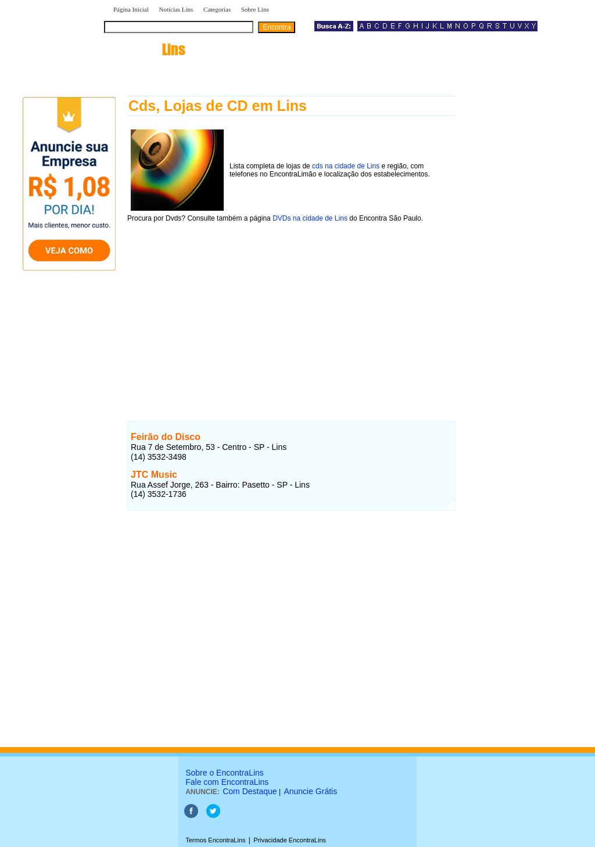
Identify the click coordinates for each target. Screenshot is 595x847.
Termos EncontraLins (215, 840)
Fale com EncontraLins (226, 782)
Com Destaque (250, 791)
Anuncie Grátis (310, 791)
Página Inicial (131, 9)
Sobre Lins (255, 9)
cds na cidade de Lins (345, 166)
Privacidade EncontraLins (289, 840)
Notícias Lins (176, 9)
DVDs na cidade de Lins (310, 218)
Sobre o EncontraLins (224, 772)
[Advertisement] (291, 311)
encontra (147, 49)
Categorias (217, 9)
